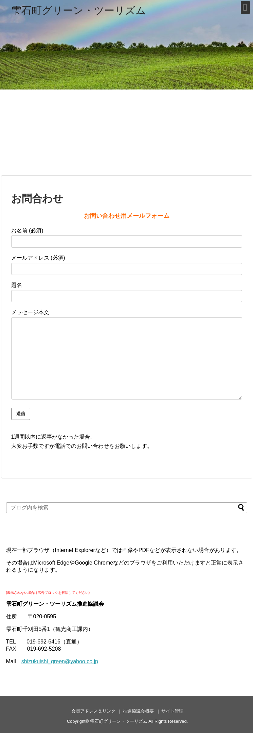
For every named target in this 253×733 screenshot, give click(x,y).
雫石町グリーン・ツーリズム (78, 10)
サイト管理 (172, 711)
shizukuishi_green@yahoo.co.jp (59, 661)
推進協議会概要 (138, 711)
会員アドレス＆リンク (93, 711)
